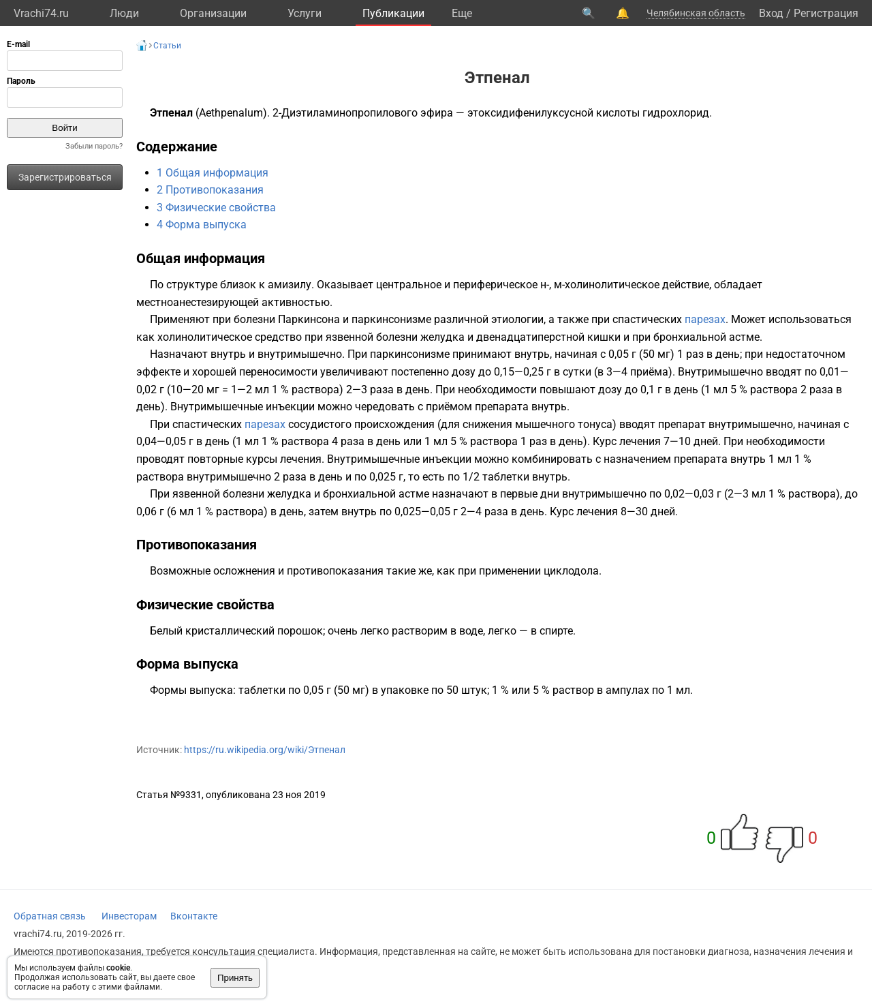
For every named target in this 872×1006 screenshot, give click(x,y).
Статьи (167, 45)
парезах (705, 319)
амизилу (289, 284)
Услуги (304, 13)
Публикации (393, 13)
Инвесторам (129, 916)
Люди (124, 13)
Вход (771, 13)
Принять (235, 978)
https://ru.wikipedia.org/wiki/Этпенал (264, 749)
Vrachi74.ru (41, 13)
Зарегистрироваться (65, 177)
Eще (462, 13)
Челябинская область (696, 12)
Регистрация (826, 13)
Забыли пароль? (94, 146)
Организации (213, 13)
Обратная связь (50, 916)
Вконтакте (193, 916)
